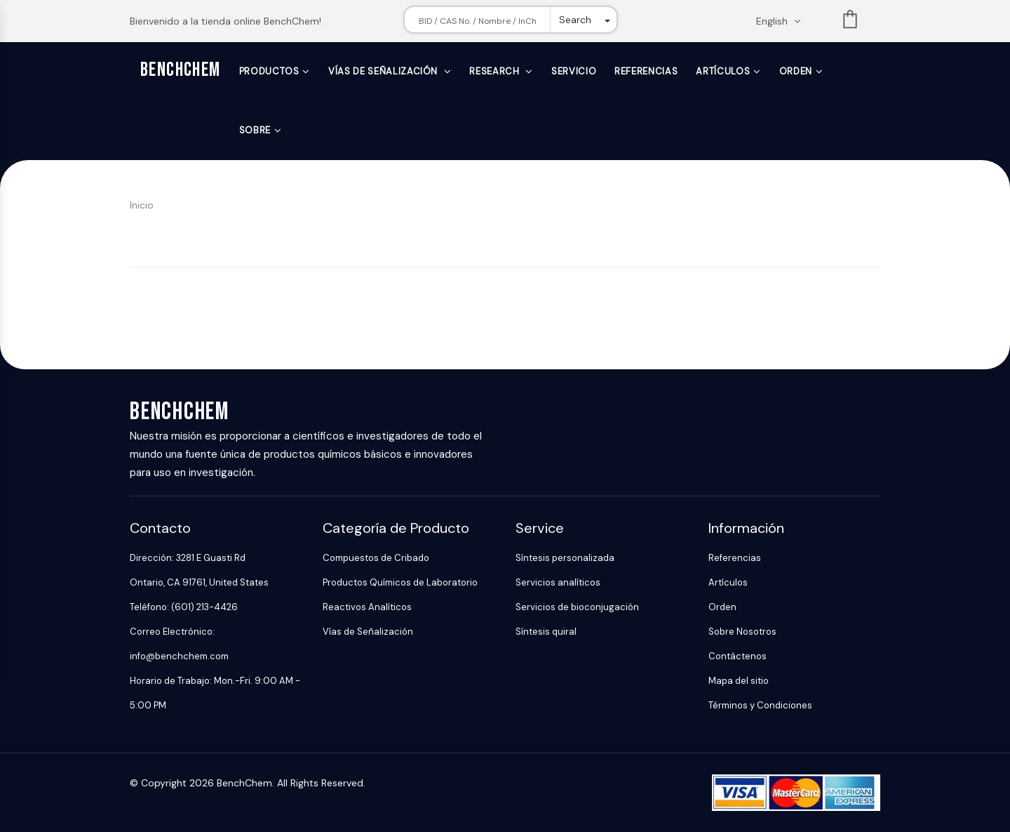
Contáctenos (737, 656)
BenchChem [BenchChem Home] (180, 69)
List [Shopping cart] (850, 22)
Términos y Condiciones (760, 705)
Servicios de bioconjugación (577, 607)
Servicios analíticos (558, 582)
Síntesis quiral (546, 632)
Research (495, 71)
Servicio (573, 71)
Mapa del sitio (738, 681)
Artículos (723, 71)
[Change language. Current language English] (782, 21)
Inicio (142, 205)
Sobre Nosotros (742, 632)
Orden (795, 71)
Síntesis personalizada (565, 558)
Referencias (646, 71)
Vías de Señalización (384, 71)
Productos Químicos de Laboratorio (400, 582)
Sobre (255, 130)
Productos (269, 71)
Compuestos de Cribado (376, 558)
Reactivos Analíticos (367, 607)
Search (575, 19)
